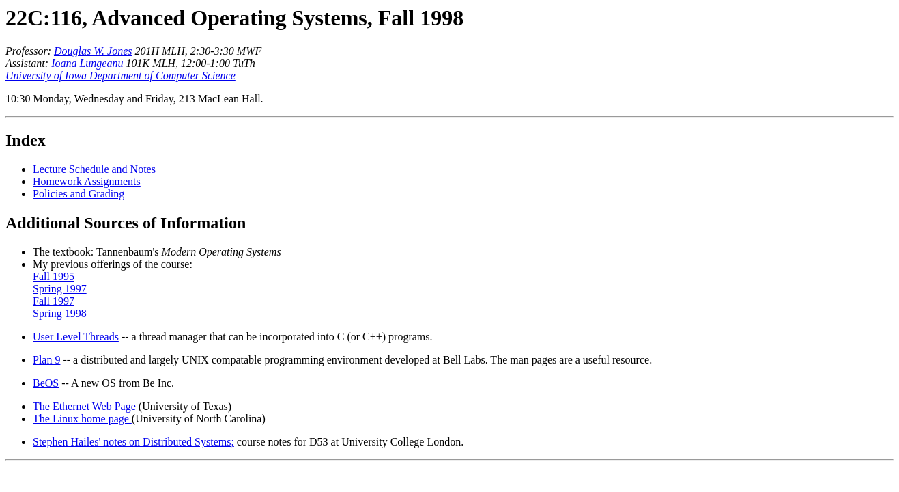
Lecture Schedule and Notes (94, 169)
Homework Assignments (87, 181)
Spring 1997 (60, 289)
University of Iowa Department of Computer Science (120, 75)
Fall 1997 (53, 301)
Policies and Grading (78, 194)
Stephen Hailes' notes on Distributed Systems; (133, 442)
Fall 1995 (53, 276)
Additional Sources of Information (125, 223)
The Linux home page (82, 418)
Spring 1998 (60, 313)
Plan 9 (46, 360)
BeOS (46, 383)
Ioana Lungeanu (87, 63)
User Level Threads (76, 336)
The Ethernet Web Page (86, 406)
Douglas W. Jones (93, 51)
